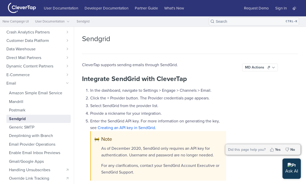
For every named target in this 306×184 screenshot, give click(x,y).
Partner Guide (146, 8)
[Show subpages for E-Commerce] (67, 75)
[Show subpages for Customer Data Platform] (67, 40)
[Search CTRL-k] (254, 21)
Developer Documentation (106, 8)
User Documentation (61, 8)
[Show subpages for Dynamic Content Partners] (67, 66)
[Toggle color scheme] (294, 8)
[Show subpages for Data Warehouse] (67, 49)
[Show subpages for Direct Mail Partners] (67, 57)
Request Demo (256, 8)
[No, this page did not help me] (290, 149)
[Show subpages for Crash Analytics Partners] (67, 32)
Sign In (281, 8)
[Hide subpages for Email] (67, 83)
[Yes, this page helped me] (275, 149)
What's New (174, 8)
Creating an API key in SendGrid (126, 127)
